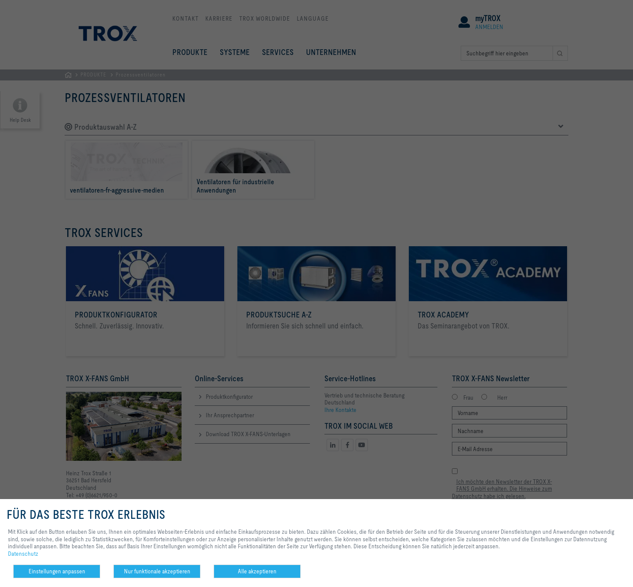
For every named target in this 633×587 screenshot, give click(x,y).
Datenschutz (23, 553)
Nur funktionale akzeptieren (157, 571)
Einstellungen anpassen (57, 571)
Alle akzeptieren (257, 571)
